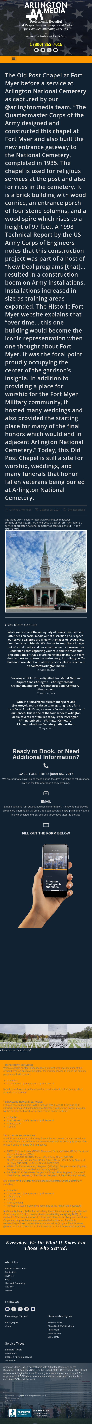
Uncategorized (76, 509)
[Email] (46, 793)
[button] (14, 58)
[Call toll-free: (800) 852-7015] (46, 765)
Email (46, 801)
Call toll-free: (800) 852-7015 (46, 774)
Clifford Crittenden (21, 509)
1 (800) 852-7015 (46, 44)
